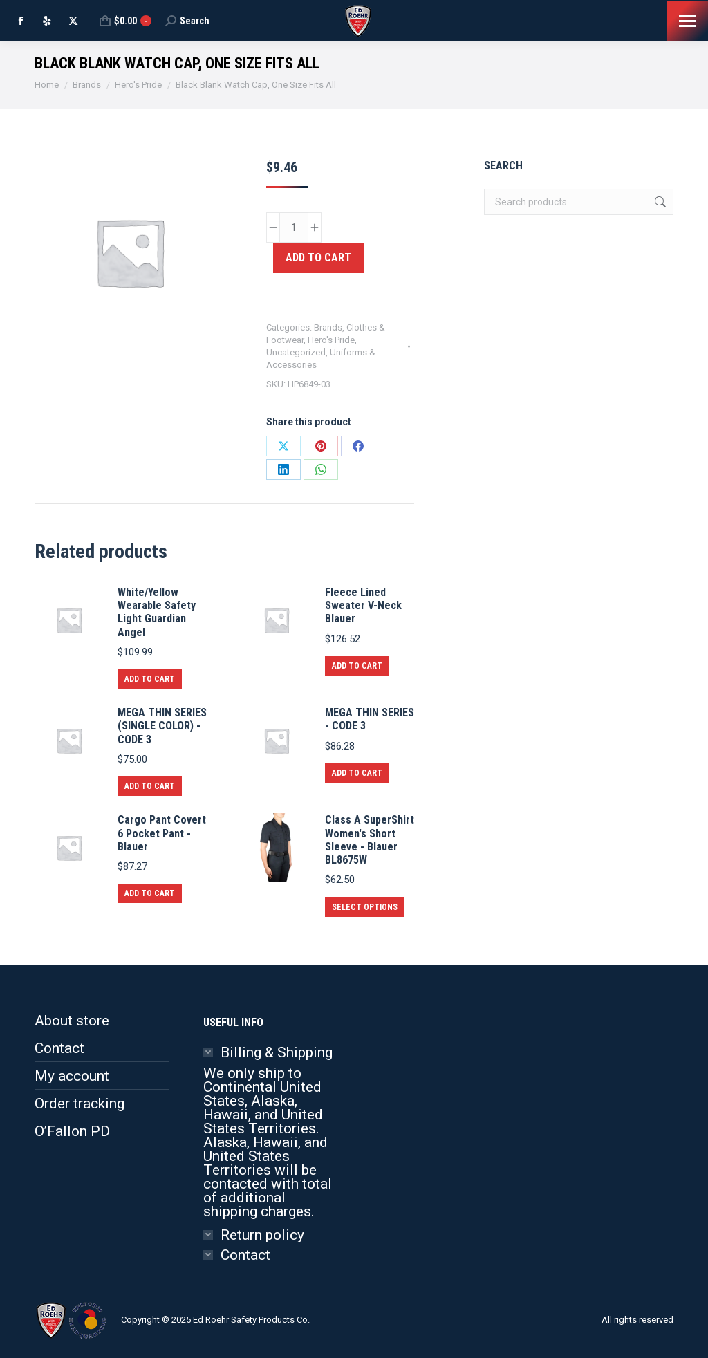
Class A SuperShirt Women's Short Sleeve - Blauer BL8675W (369, 839)
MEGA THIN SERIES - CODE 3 (369, 719)
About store (72, 1020)
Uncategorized (296, 352)
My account (72, 1076)
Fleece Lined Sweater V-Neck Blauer (363, 605)
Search (659, 202)
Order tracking (79, 1103)
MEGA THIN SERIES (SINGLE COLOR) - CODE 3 (162, 725)
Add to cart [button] (149, 679)
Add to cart (318, 257)
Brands (328, 327)
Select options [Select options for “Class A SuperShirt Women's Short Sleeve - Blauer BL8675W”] (365, 907)
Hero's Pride (331, 340)
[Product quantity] (294, 227)
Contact (59, 1048)
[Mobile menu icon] (687, 21)
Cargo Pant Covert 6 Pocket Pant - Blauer (162, 833)
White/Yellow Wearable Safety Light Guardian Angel (157, 612)
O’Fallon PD (72, 1131)
